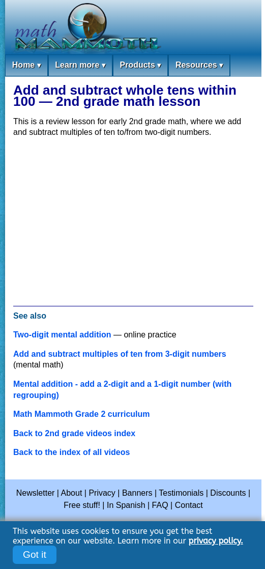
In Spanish (126, 505)
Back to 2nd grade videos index (74, 433)
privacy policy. (216, 541)
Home (26, 65)
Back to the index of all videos (71, 452)
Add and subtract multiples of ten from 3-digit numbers (119, 354)
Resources (199, 65)
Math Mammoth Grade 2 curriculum (81, 414)
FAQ (160, 505)
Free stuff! (82, 505)
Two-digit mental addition (62, 334)
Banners (137, 493)
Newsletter (35, 493)
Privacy (102, 493)
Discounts (228, 493)
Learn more (80, 65)
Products (140, 65)
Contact (189, 505)
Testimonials (181, 493)
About (71, 493)
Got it (34, 554)
